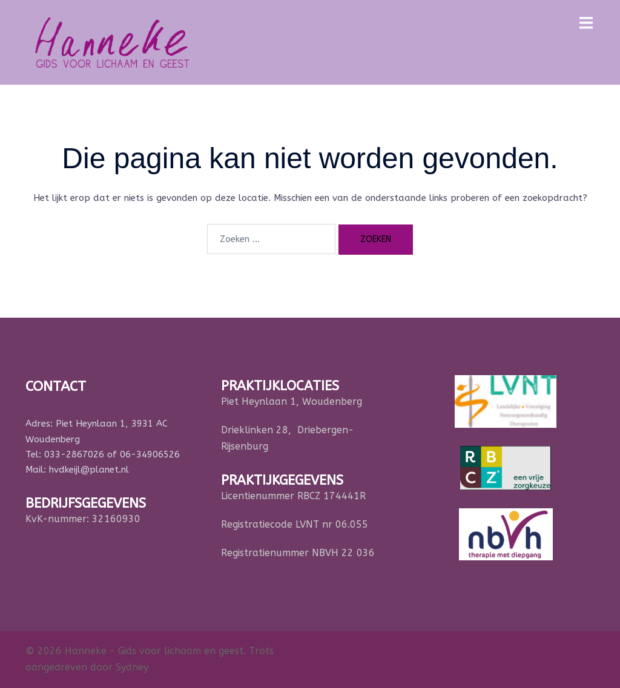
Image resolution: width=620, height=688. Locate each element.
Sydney (132, 667)
